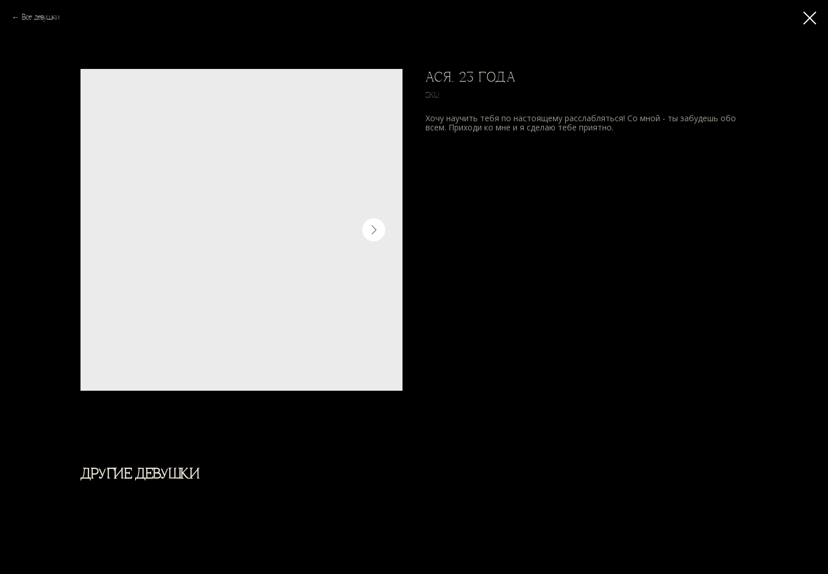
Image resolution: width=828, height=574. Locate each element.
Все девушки (40, 17)
